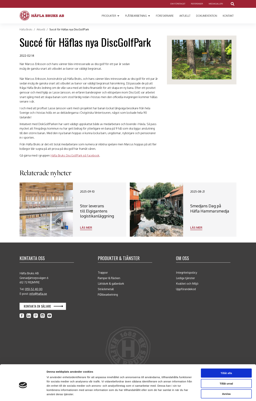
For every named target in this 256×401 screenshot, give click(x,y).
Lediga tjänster (185, 278)
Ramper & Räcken (109, 278)
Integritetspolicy (186, 272)
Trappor (103, 272)
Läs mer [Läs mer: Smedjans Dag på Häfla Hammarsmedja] (196, 227)
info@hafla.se (38, 293)
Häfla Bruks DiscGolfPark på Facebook (74, 155)
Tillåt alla (226, 357)
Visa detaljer (188, 393)
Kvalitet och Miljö (187, 283)
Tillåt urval (226, 368)
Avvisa (226, 378)
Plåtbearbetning (108, 294)
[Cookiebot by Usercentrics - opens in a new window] (23, 394)
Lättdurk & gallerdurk (111, 283)
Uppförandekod (186, 289)
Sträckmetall (106, 289)
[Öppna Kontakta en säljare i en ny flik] (43, 306)
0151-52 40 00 (33, 289)
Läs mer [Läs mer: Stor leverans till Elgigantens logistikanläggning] (86, 227)
